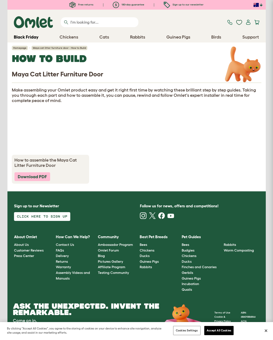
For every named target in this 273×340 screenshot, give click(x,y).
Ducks (145, 256)
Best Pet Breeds (154, 237)
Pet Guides (191, 237)
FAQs (60, 250)
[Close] (266, 330)
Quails (187, 289)
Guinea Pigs (149, 261)
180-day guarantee (128, 4)
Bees (143, 245)
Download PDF (32, 176)
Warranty (63, 267)
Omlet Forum (108, 250)
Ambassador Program (115, 245)
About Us (21, 245)
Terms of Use (222, 312)
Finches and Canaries (199, 267)
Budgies (188, 250)
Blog (101, 256)
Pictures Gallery (110, 261)
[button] (220, 237)
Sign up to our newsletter (184, 4)
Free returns (81, 4)
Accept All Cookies (219, 330)
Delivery (62, 256)
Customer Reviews (29, 250)
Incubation (190, 284)
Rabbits (146, 267)
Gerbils (187, 273)
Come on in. (25, 320)
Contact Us (65, 245)
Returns (62, 261)
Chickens (147, 250)
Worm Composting (239, 250)
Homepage (19, 47)
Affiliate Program (111, 267)
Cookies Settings (187, 330)
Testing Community (113, 273)
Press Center (24, 256)
